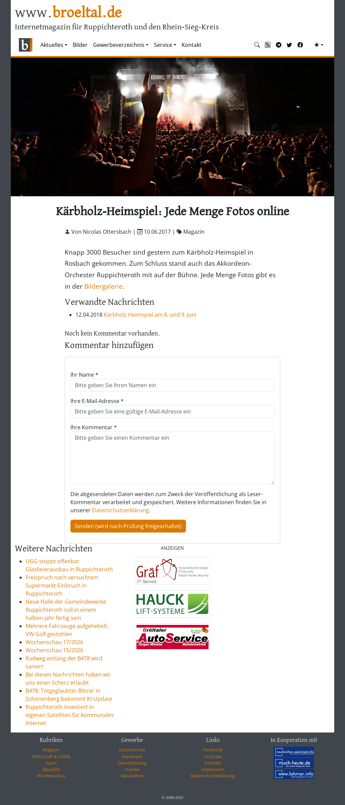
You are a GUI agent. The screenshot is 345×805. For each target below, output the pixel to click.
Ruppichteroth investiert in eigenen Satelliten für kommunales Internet (70, 715)
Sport (51, 763)
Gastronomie (132, 750)
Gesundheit (132, 776)
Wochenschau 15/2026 (54, 650)
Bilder (80, 45)
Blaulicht (51, 769)
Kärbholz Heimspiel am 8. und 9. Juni (150, 314)
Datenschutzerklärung (120, 510)
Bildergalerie (103, 286)
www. (68, 13)
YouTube (213, 756)
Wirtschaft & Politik (51, 756)
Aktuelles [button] (51, 45)
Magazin (51, 750)
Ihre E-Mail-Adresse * (97, 401)
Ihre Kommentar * (93, 427)
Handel (132, 769)
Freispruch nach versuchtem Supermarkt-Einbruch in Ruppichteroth (62, 585)
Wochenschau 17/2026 (54, 642)
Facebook (213, 750)
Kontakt (191, 45)
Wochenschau (51, 776)
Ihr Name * (84, 374)
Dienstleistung (132, 763)
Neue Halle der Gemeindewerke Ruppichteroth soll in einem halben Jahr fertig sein (66, 610)
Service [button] (163, 45)
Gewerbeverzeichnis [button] (119, 45)
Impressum (212, 769)
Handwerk (132, 756)
